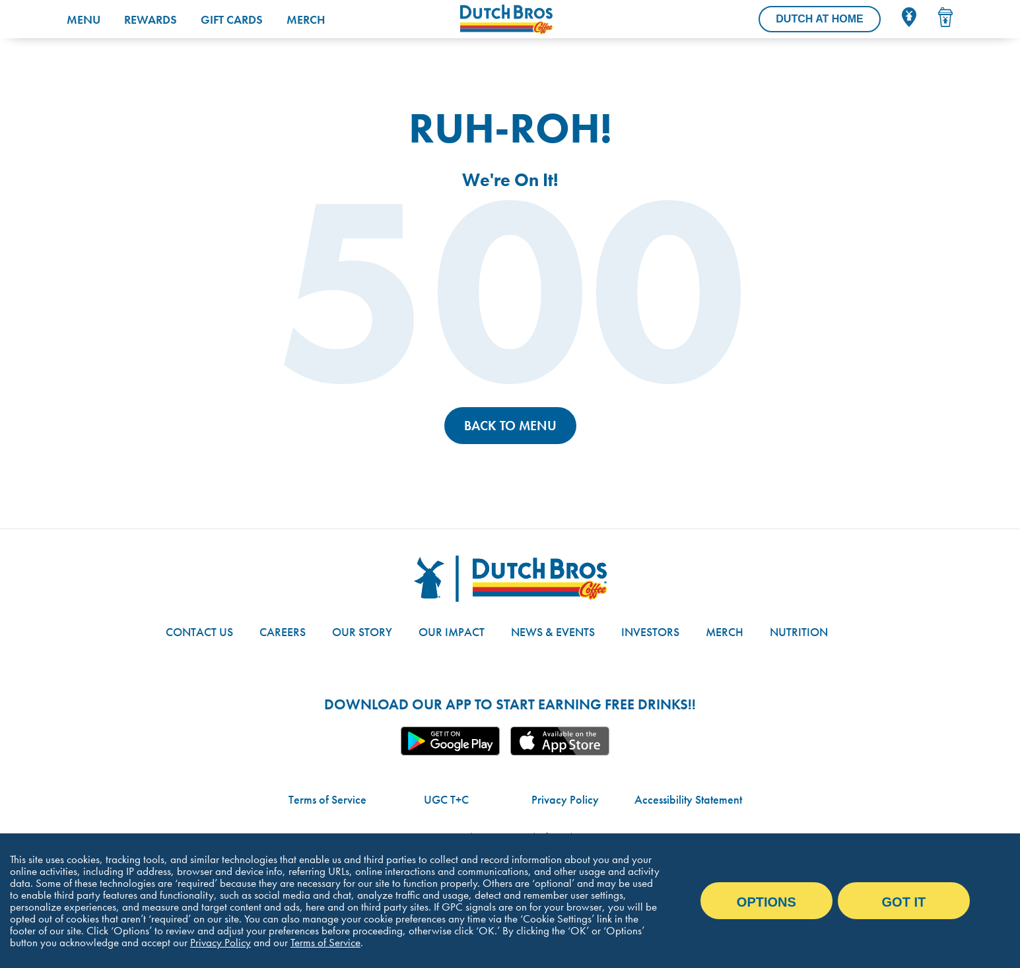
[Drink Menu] (945, 17)
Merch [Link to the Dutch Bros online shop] (724, 631)
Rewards (150, 19)
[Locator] (909, 17)
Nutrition (799, 631)
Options (766, 902)
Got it (904, 902)
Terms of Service (327, 799)
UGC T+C (446, 799)
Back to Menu (510, 425)
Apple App (559, 741)
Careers (282, 631)
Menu (83, 19)
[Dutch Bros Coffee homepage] (542, 19)
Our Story (362, 631)
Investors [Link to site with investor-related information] (650, 631)
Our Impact (452, 631)
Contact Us (199, 631)
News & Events (553, 631)
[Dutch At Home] (819, 19)
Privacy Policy (565, 799)
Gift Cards (232, 19)
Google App (450, 741)
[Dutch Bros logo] (510, 579)
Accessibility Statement (688, 799)
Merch (306, 19)
